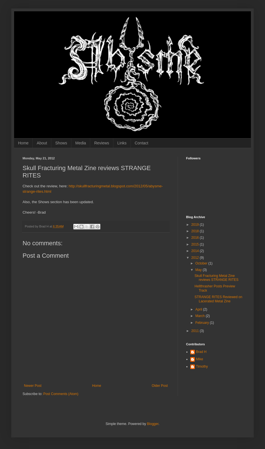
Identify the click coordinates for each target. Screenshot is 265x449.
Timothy (202, 366)
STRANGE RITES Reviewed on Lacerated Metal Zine (218, 299)
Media (80, 143)
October (201, 263)
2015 (195, 244)
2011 (195, 331)
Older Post (160, 386)
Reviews (101, 143)
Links (122, 143)
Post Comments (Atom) (60, 394)
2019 (195, 225)
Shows (61, 143)
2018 (195, 231)
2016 (195, 238)
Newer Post (32, 386)
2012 (195, 258)
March (200, 316)
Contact (141, 143)
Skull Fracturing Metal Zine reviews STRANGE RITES (216, 278)
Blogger (152, 424)
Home (23, 143)
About (42, 143)
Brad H (201, 352)
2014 (195, 251)
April (199, 309)
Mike (199, 359)
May (199, 270)
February (202, 323)
